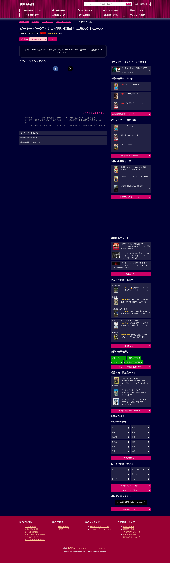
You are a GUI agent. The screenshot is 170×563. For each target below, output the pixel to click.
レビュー (51, 39)
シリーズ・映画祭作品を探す (130, 367)
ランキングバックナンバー (101, 529)
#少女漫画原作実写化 (132, 362)
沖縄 (133, 451)
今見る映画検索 (141, 4)
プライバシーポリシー (97, 548)
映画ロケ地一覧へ (130, 490)
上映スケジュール (63, 22)
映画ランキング (137, 10)
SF (113, 474)
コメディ (115, 479)
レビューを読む (137, 15)
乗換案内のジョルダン (77, 548)
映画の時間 (24, 22)
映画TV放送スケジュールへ (130, 411)
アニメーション (138, 470)
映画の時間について (130, 509)
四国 (133, 447)
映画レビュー (130, 346)
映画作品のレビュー (33, 537)
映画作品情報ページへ (29, 138)
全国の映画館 (63, 527)
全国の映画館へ (130, 458)
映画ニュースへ (130, 274)
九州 (113, 451)
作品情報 (35, 22)
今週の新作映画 (84, 10)
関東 (133, 428)
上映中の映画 (58, 10)
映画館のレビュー (65, 529)
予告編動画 (84, 15)
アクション (116, 470)
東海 (133, 432)
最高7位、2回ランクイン (29, 33)
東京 (113, 428)
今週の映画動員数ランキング (122, 114)
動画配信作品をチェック (129, 197)
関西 (113, 432)
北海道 (114, 437)
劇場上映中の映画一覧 (130, 156)
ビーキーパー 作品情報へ (30, 133)
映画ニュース (58, 15)
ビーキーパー (47, 22)
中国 (113, 447)
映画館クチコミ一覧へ (130, 486)
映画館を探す (32, 15)
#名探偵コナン (133, 358)
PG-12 (43, 33)
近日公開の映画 (110, 10)
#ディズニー (116, 362)
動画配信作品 (111, 15)
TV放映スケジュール (131, 532)
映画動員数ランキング (99, 527)
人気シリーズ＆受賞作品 (35, 534)
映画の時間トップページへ (30, 142)
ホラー (134, 479)
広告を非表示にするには (94, 113)
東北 (133, 437)
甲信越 (114, 442)
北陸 (133, 442)
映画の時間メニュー (32, 10)
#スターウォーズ (117, 358)
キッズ (134, 474)
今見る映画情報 (129, 534)
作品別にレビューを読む (35, 540)
